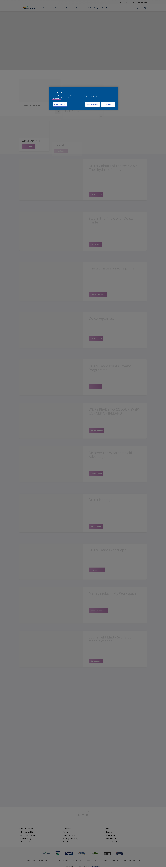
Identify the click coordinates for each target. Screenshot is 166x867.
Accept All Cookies (92, 104)
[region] (83, 98)
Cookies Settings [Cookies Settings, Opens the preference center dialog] (59, 104)
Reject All (108, 104)
